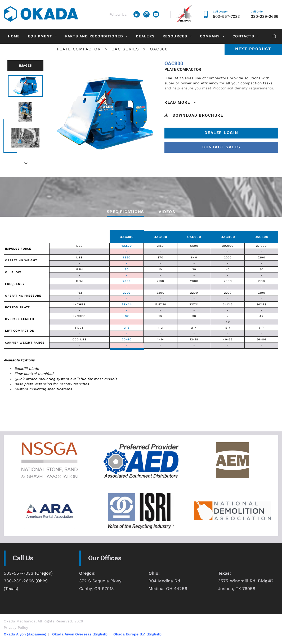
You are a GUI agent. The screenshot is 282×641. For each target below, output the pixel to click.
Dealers (145, 36)
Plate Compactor (79, 49)
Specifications (125, 211)
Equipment (40, 36)
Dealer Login (221, 132)
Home (14, 36)
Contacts (243, 36)
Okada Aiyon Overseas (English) (80, 634)
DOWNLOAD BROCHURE (198, 115)
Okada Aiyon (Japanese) (25, 634)
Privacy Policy (16, 627)
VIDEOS (167, 211)
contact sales (221, 147)
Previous (3, 110)
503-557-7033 (226, 16)
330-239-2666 (264, 16)
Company (210, 36)
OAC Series (125, 49)
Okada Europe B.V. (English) (137, 634)
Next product (253, 48)
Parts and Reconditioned (94, 36)
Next (25, 163)
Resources (175, 36)
